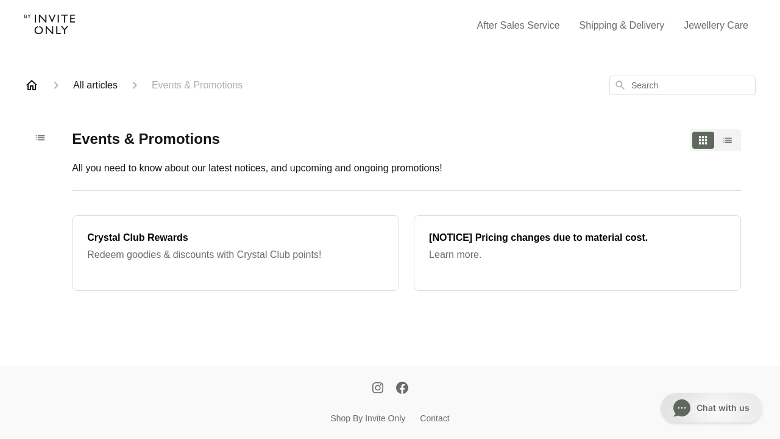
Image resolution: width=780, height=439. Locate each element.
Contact (434, 418)
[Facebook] (402, 389)
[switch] (715, 140)
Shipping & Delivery (622, 25)
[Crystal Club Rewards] (235, 253)
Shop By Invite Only (367, 418)
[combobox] (682, 85)
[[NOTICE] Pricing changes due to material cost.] (577, 253)
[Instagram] (377, 389)
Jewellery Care (716, 25)
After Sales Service (518, 25)
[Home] (31, 85)
